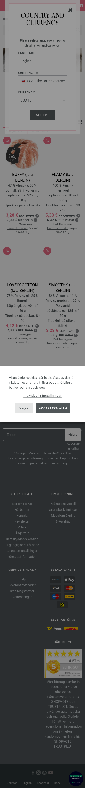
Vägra (23, 408)
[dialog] (42, 394)
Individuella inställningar (42, 395)
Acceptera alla (53, 408)
